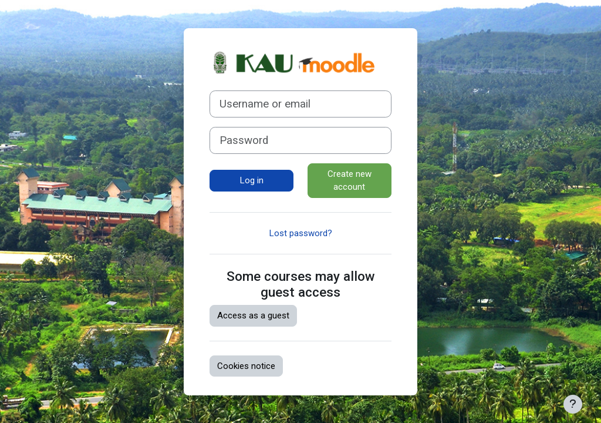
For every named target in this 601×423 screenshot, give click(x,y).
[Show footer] (572, 404)
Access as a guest (253, 315)
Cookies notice (246, 366)
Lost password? (300, 233)
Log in (252, 180)
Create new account (349, 181)
